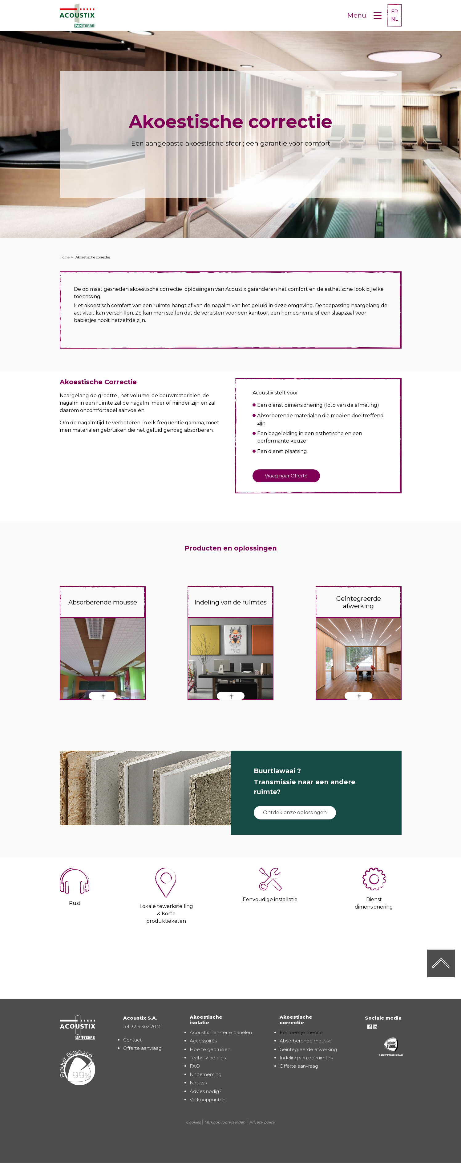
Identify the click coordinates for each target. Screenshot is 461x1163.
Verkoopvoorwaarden (225, 1122)
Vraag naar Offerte (286, 476)
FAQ (195, 1066)
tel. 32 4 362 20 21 (142, 1026)
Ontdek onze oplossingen (295, 812)
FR (394, 11)
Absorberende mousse (306, 1041)
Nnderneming (205, 1074)
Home (65, 257)
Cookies (193, 1122)
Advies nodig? (205, 1091)
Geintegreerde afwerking (308, 1049)
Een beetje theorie (301, 1032)
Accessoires (203, 1041)
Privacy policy (262, 1122)
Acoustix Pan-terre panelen (221, 1032)
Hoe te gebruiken (210, 1049)
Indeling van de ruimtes (306, 1058)
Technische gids (208, 1058)
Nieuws (198, 1083)
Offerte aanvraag (142, 1048)
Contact (132, 1040)
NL (394, 19)
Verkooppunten (207, 1100)
